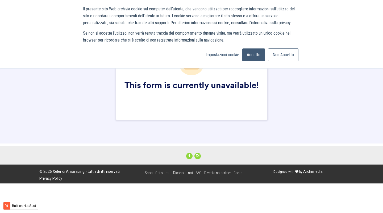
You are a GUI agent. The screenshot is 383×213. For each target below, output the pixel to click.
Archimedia (313, 171)
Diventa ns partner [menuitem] (217, 173)
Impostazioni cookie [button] (222, 54)
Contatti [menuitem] (239, 173)
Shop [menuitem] (149, 173)
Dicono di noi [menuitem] (183, 173)
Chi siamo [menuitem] (162, 173)
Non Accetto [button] (283, 54)
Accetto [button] (253, 54)
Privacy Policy (50, 178)
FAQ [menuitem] (198, 173)
